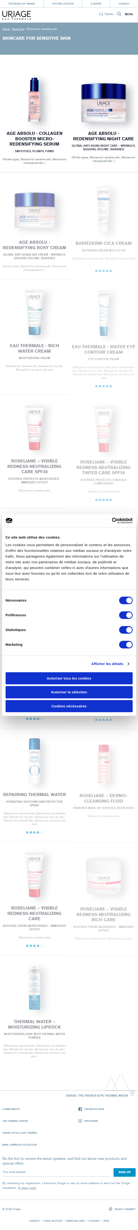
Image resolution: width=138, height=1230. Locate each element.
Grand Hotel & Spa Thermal (19, 1132)
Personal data (75, 1220)
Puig (106, 1220)
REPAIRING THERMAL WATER (34, 796)
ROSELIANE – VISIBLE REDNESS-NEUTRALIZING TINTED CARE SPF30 (103, 469)
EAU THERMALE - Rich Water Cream (34, 350)
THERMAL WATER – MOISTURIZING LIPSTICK (34, 1026)
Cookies (94, 1220)
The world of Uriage (21, 3)
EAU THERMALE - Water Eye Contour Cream (103, 351)
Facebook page (91, 1109)
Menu (129, 14)
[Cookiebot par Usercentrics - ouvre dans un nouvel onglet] (112, 521)
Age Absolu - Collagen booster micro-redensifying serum (34, 139)
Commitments (11, 1109)
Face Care (18, 29)
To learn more (27, 1188)
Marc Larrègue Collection (19, 1144)
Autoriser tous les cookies (69, 678)
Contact (124, 3)
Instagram (88, 1121)
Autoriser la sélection (69, 692)
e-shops (96, 3)
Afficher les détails (107, 664)
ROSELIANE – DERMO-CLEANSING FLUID (104, 800)
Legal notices (53, 1220)
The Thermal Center (15, 1120)
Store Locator (63, 3)
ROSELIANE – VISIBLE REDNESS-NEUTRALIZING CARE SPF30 (34, 468)
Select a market (122, 1209)
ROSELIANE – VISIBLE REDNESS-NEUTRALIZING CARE (34, 915)
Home (6, 29)
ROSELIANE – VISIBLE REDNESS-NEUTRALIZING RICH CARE (103, 916)
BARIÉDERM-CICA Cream (103, 245)
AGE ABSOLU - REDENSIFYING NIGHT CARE (103, 136)
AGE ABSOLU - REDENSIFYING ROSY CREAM (34, 246)
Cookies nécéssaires (68, 706)
